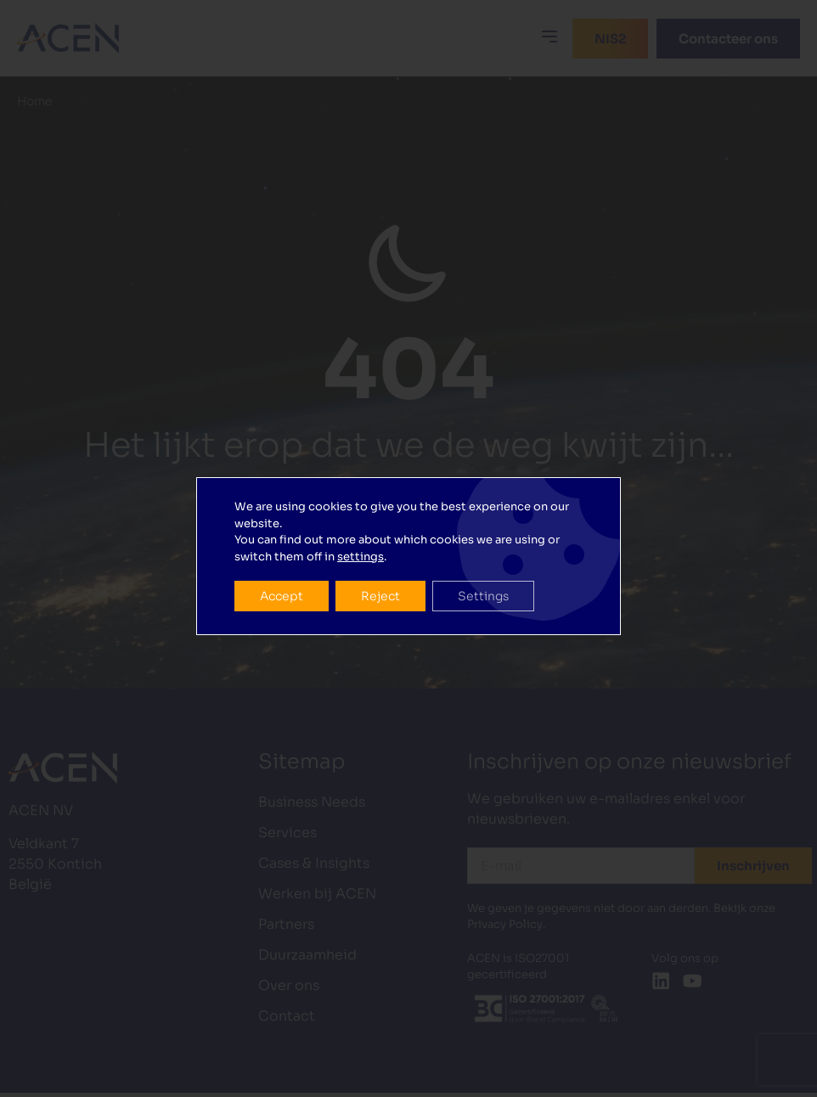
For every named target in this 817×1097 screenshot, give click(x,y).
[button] (549, 36)
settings (360, 535)
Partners (286, 924)
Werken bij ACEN (317, 894)
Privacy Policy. (506, 924)
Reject (380, 574)
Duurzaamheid (307, 955)
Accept (281, 574)
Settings (483, 574)
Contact (286, 1016)
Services (287, 832)
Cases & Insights (313, 863)
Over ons (288, 985)
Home (35, 101)
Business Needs (311, 802)
